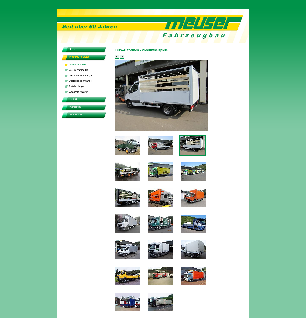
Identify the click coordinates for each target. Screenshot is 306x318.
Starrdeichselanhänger (80, 81)
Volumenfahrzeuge (78, 70)
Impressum (75, 107)
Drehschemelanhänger (80, 75)
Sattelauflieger (76, 86)
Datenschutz (75, 114)
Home (72, 49)
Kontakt (73, 99)
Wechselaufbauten (78, 92)
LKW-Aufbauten (77, 64)
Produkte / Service (79, 56)
